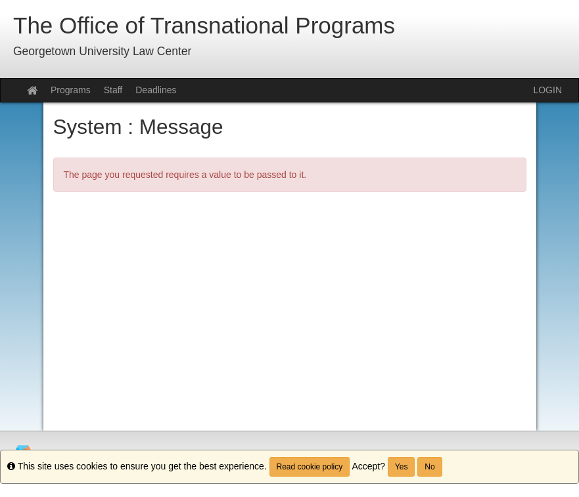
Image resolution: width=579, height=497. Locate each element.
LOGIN (547, 90)
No (429, 466)
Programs (71, 90)
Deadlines (155, 90)
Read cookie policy (310, 466)
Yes (401, 466)
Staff (113, 90)
